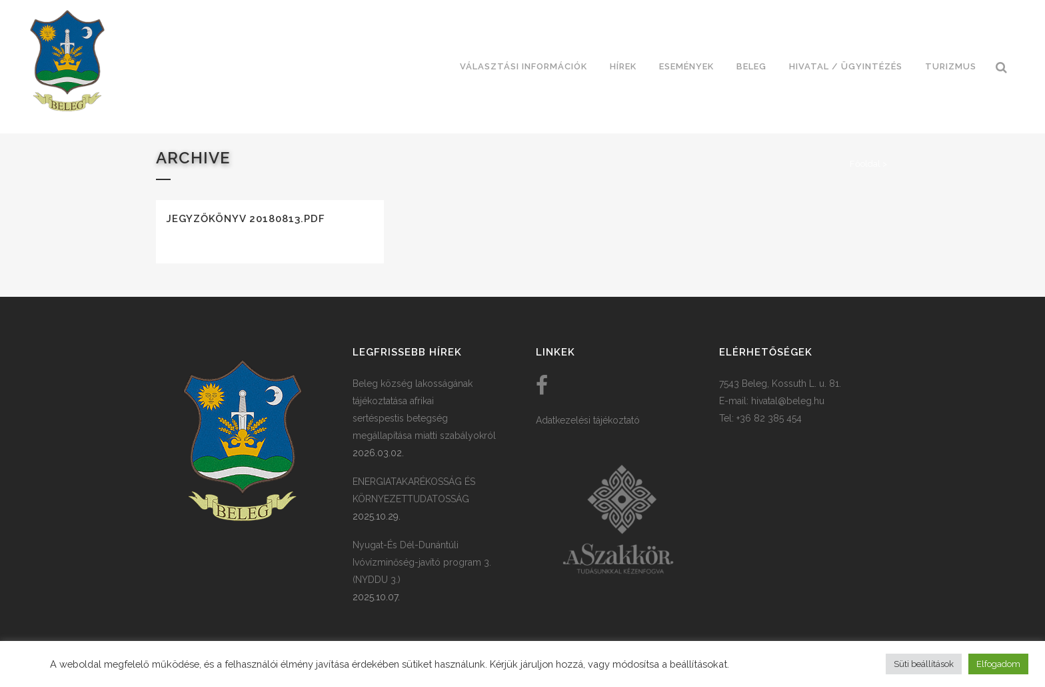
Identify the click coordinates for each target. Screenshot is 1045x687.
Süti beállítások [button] (924, 664)
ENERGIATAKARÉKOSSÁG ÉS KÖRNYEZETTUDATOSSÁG (414, 490)
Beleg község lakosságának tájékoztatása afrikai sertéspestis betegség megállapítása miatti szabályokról (424, 409)
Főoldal (865, 164)
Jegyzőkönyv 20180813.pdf (245, 219)
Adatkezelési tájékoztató (588, 420)
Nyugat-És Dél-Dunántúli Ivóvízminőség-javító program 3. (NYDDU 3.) (422, 562)
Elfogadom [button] (998, 664)
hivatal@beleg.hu (787, 401)
